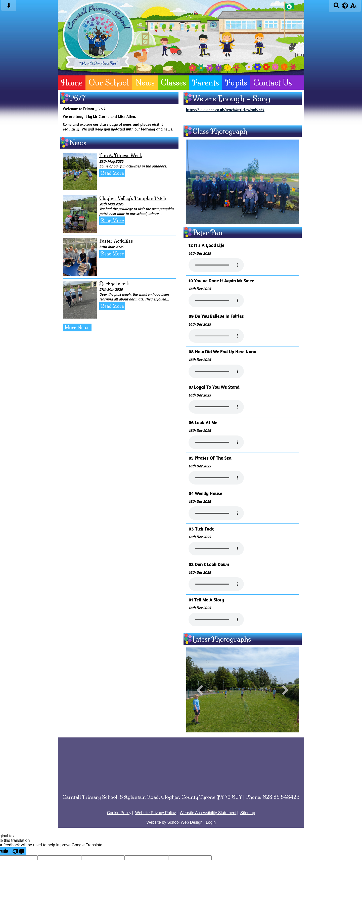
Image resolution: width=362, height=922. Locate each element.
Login (211, 822)
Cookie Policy (119, 813)
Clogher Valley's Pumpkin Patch (132, 198)
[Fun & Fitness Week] (80, 171)
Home (71, 82)
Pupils (236, 82)
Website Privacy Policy (155, 813)
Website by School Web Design (174, 822)
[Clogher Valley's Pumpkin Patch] (80, 214)
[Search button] (336, 7)
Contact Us (272, 82)
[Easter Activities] (80, 257)
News (145, 82)
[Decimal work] (80, 300)
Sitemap (247, 813)
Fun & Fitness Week (120, 155)
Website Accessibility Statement (208, 813)
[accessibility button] (353, 7)
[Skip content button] (8, 7)
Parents (205, 82)
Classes (173, 82)
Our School (108, 82)
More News (77, 327)
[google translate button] (345, 6)
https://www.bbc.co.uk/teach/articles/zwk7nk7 (225, 109)
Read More (112, 173)
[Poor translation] (18, 851)
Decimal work (114, 284)
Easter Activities (116, 241)
